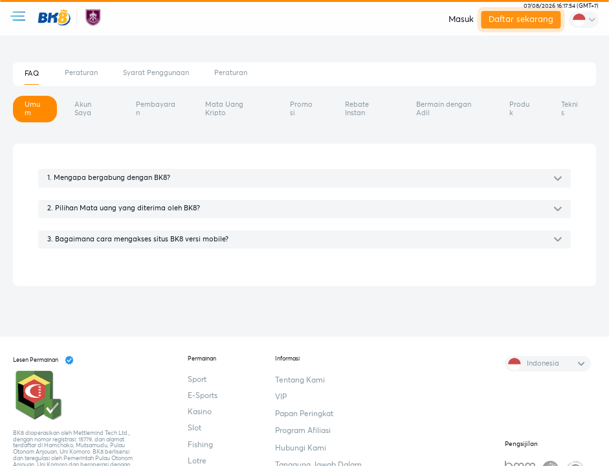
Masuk (461, 20)
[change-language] (584, 20)
